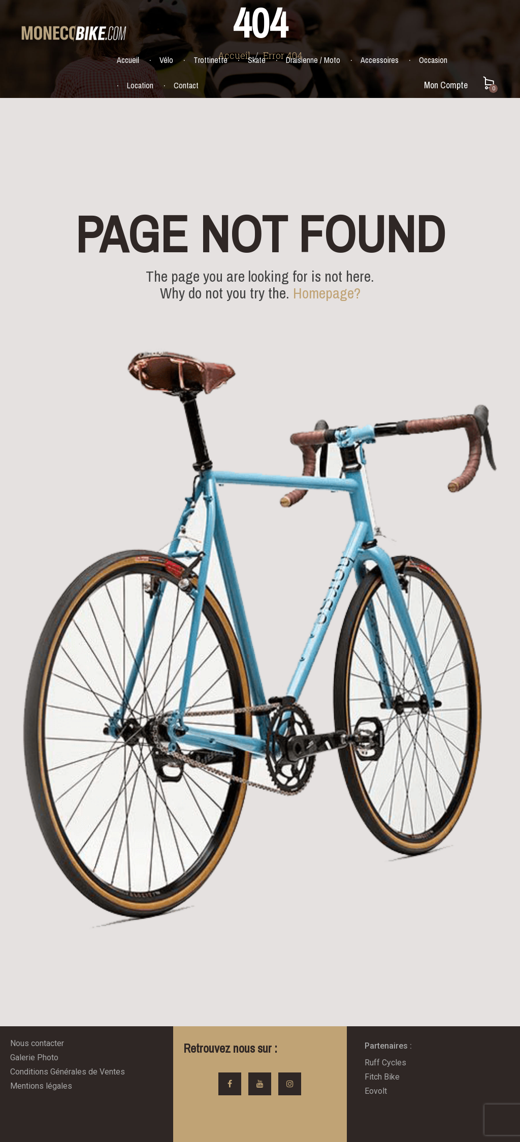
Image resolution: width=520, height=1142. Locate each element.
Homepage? (327, 293)
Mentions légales (41, 1086)
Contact (186, 85)
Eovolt (376, 1091)
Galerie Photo (34, 1057)
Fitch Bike (382, 1077)
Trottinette (210, 60)
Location (140, 85)
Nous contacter (37, 1043)
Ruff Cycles (385, 1062)
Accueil (128, 60)
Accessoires (380, 60)
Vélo (166, 60)
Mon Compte (446, 85)
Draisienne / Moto (313, 60)
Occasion (433, 60)
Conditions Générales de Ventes (67, 1072)
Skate (257, 60)
